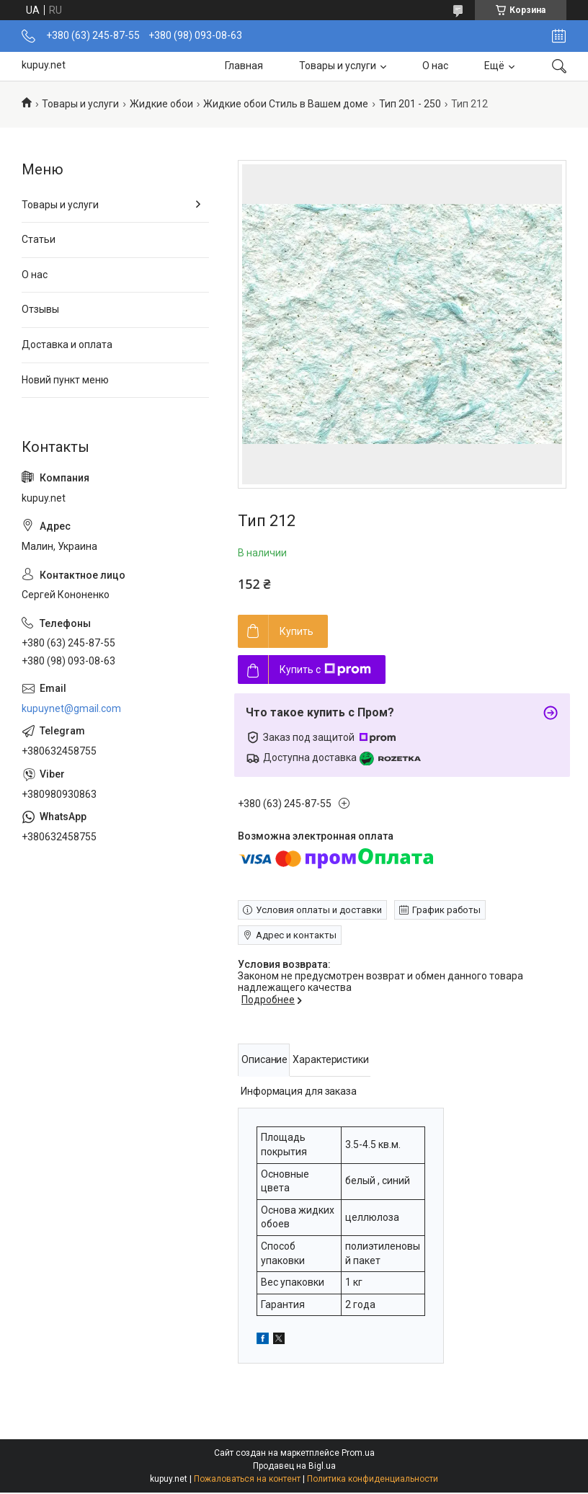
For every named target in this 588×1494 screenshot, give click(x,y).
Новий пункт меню (65, 380)
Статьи (38, 239)
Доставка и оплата (67, 344)
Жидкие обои (161, 104)
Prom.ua (358, 1453)
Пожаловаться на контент (247, 1479)
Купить (296, 631)
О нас (435, 65)
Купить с (325, 669)
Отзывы (40, 309)
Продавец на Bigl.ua (294, 1466)
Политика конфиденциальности (372, 1479)
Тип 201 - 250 (410, 104)
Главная (244, 65)
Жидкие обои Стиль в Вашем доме (285, 104)
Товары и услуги (337, 65)
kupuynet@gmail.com (71, 708)
